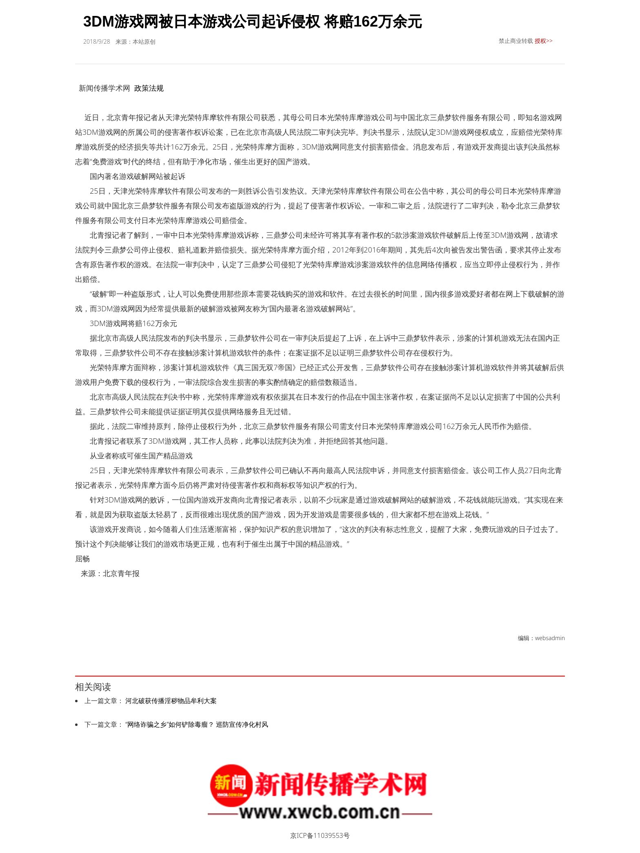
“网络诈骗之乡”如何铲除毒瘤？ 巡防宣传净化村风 (196, 724)
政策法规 (149, 88)
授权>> (544, 41)
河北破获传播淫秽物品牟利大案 (171, 700)
